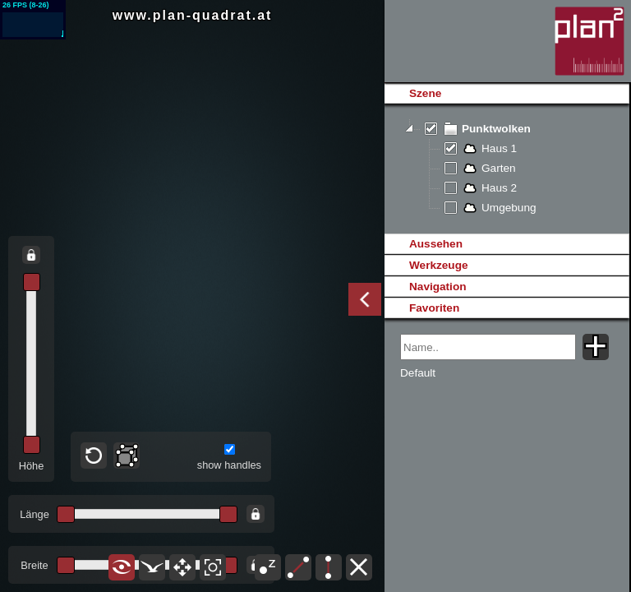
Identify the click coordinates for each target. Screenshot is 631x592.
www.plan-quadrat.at (193, 15)
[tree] (506, 168)
